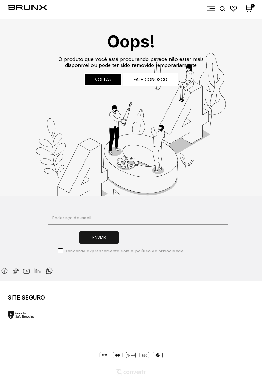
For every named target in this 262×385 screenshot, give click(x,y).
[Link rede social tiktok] (16, 269)
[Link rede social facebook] (5, 269)
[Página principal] (23, 9)
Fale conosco (150, 79)
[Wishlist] (233, 8)
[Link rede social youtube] (28, 268)
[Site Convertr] (131, 372)
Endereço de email (71, 217)
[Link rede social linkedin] (40, 268)
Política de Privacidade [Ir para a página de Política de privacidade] (159, 250)
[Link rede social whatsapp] (49, 267)
